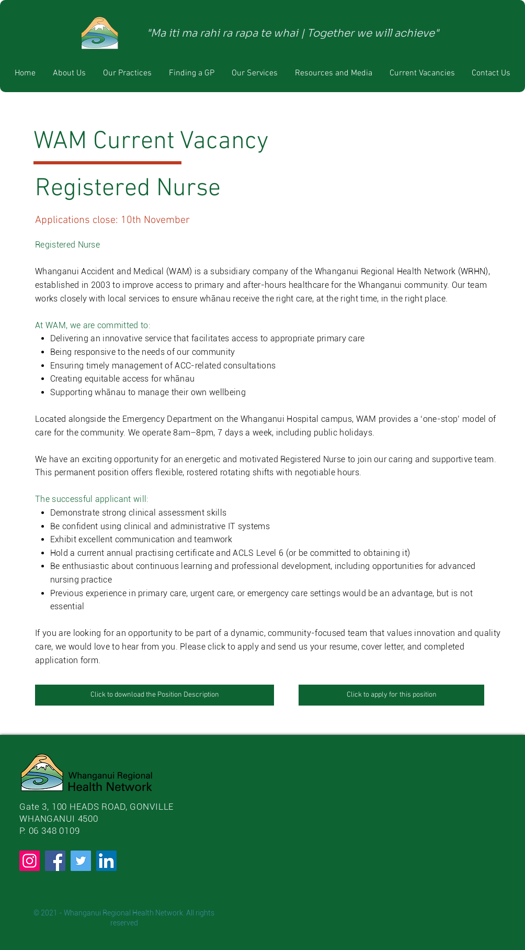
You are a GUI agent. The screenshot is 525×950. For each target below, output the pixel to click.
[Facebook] (55, 861)
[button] (127, 73)
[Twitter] (81, 861)
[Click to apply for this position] (391, 695)
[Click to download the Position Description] (154, 695)
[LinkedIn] (106, 861)
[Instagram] (29, 861)
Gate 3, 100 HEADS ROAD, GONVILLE (96, 806)
